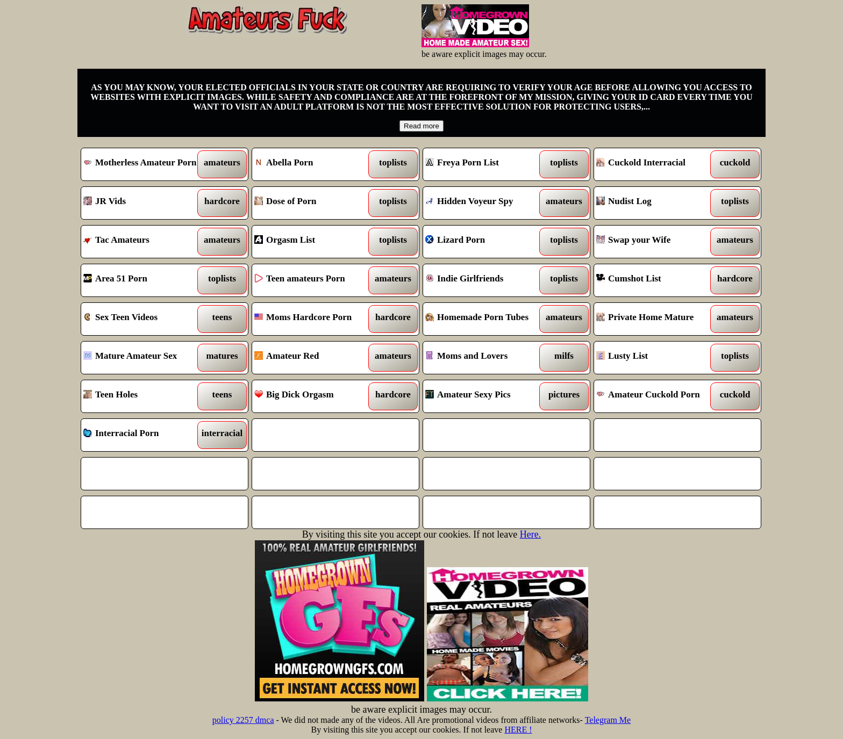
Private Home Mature (656, 319)
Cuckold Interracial (656, 164)
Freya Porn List (485, 164)
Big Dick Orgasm (314, 396)
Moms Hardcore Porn (314, 319)
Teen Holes (143, 396)
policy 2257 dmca (243, 719)
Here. (530, 534)
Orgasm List (314, 242)
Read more (421, 126)
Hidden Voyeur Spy (485, 203)
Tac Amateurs (143, 242)
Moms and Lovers (485, 358)
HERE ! (518, 729)
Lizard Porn (485, 242)
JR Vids (143, 203)
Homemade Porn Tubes (485, 319)
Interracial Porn (143, 435)
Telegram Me (608, 719)
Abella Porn (314, 164)
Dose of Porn (314, 203)
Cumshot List (656, 280)
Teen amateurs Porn (314, 280)
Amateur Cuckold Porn (656, 396)
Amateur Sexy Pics (485, 396)
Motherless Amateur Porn (143, 164)
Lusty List (656, 358)
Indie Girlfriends (485, 280)
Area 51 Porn (143, 280)
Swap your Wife (656, 242)
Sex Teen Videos (143, 319)
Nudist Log (656, 203)
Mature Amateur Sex (143, 358)
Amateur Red (314, 358)
